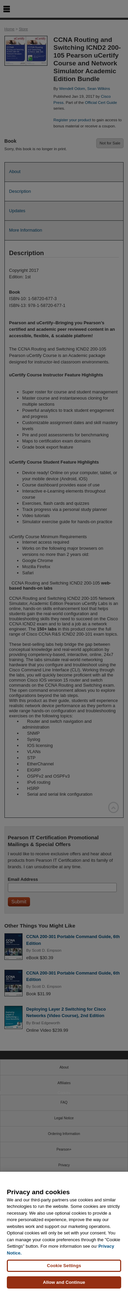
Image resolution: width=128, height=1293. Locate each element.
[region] (64, 1232)
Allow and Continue (64, 1282)
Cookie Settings (64, 1265)
